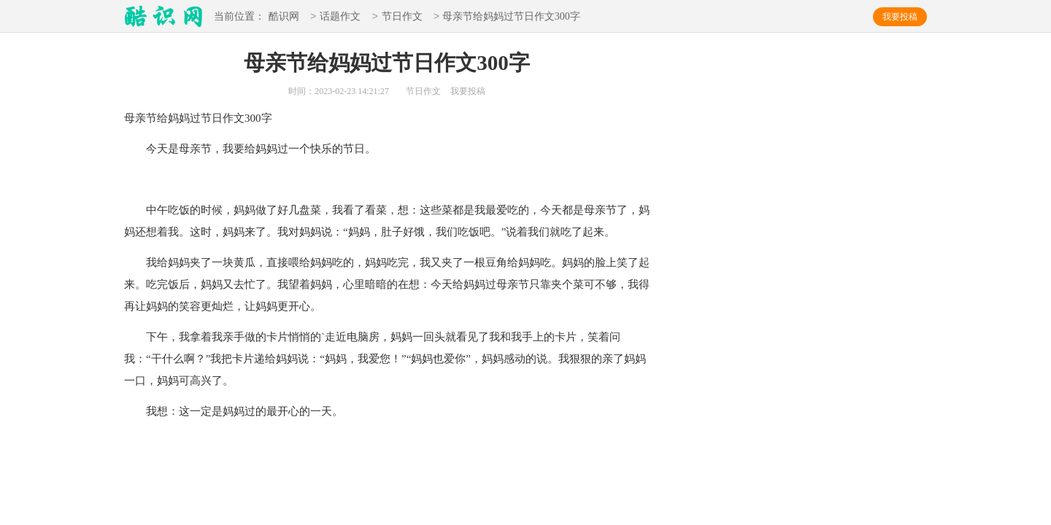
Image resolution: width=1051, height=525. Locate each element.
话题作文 (340, 17)
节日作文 (402, 17)
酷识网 (284, 17)
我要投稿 (899, 17)
